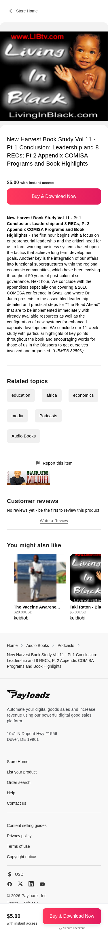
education (21, 395)
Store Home (23, 11)
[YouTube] (42, 884)
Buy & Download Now (54, 196)
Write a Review (54, 520)
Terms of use (18, 846)
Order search (19, 782)
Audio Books (24, 435)
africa (51, 395)
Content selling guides (27, 825)
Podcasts (48, 415)
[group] (40, 588)
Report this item (53, 463)
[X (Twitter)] (20, 883)
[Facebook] (9, 884)
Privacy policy (19, 836)
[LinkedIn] (31, 883)
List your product (22, 772)
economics (83, 395)
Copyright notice (21, 856)
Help (11, 793)
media (17, 415)
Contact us (16, 803)
